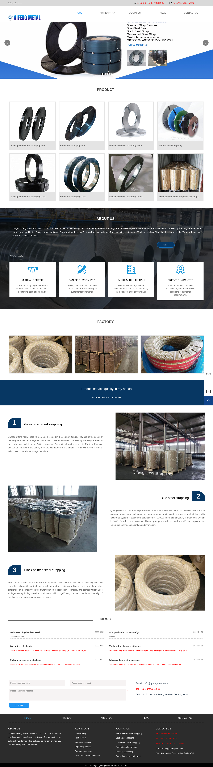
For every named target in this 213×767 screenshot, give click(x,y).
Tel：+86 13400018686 (166, 738)
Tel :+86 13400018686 (147, 688)
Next (199, 354)
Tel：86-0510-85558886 (166, 733)
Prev (13, 354)
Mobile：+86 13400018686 (150, 3)
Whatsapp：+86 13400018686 (169, 742)
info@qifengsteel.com (183, 3)
